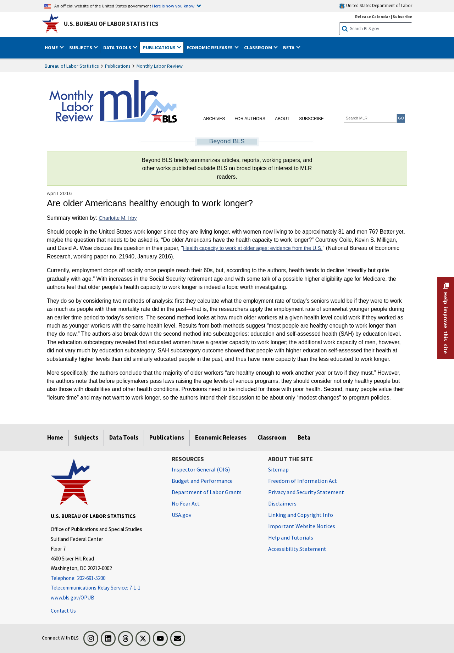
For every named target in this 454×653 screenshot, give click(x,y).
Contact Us (63, 610)
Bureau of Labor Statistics (72, 66)
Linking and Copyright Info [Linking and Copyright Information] (300, 514)
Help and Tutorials (290, 537)
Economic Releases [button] (210, 47)
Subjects (86, 437)
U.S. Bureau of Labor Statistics (111, 24)
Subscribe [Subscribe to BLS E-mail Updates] (402, 16)
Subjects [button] (81, 47)
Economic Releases (221, 437)
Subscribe (311, 118)
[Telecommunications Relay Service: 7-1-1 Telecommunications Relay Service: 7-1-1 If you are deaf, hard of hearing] (106, 588)
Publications (118, 66)
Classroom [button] (258, 47)
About (282, 118)
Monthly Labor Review (160, 66)
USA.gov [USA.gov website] (181, 514)
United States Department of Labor (375, 5)
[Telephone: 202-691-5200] (106, 578)
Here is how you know (173, 6)
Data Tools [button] (117, 47)
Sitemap (278, 469)
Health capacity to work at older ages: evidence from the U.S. (252, 248)
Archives (214, 118)
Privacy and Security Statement (306, 492)
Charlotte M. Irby (118, 218)
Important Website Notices (301, 526)
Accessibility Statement (297, 548)
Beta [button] (289, 47)
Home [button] (52, 47)
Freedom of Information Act (302, 480)
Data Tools (123, 437)
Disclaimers (282, 503)
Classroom (272, 437)
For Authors (249, 118)
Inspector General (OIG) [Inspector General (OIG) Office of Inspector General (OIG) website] (201, 469)
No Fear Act (186, 503)
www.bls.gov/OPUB (72, 597)
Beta (304, 437)
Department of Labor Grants (207, 492)
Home (55, 437)
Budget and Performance (202, 480)
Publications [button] (160, 47)
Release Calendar (372, 16)
